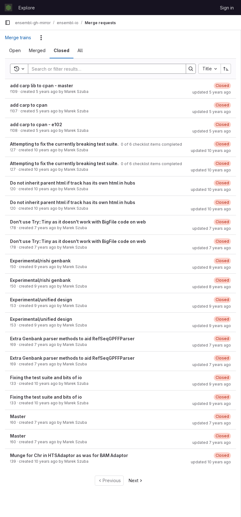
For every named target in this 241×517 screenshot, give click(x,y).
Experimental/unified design (41, 299)
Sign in (227, 7)
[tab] (15, 50)
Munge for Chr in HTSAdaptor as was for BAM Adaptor (69, 455)
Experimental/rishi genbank (40, 260)
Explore (27, 7)
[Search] (104, 69)
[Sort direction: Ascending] (226, 69)
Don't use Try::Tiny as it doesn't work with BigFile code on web (78, 221)
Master (18, 416)
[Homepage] (8, 8)
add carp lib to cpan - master (41, 85)
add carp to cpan (28, 105)
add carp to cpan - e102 (36, 124)
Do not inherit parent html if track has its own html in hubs (72, 183)
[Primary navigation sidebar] (8, 23)
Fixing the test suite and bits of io (46, 377)
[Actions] (41, 38)
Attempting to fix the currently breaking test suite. (65, 144)
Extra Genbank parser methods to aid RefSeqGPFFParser (72, 338)
